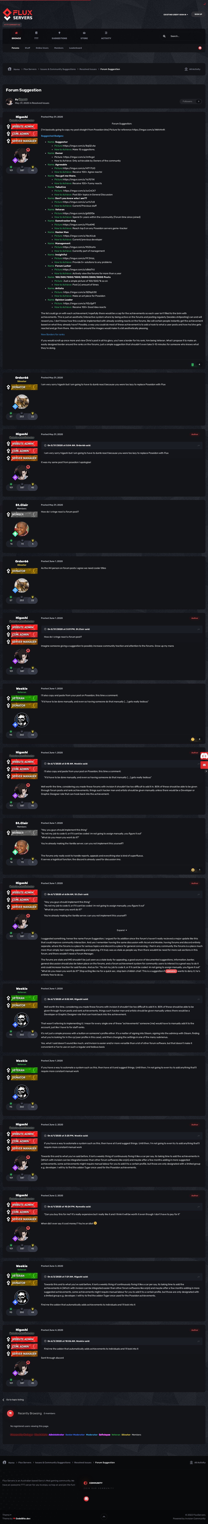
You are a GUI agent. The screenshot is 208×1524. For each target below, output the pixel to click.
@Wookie (171, 971)
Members (58, 48)
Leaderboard (75, 48)
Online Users (42, 48)
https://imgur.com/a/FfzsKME (79, 224)
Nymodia (80, 1206)
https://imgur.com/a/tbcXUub (79, 235)
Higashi (22, 117)
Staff (27, 48)
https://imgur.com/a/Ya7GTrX (79, 179)
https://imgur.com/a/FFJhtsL (79, 258)
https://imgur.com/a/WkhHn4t (148, 129)
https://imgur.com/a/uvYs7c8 (79, 202)
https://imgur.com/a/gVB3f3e (79, 213)
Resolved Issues (40, 103)
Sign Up (198, 14)
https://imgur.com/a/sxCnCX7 (79, 190)
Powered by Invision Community (189, 1518)
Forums (15, 48)
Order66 (21, 378)
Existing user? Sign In (176, 15)
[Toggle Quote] (45, 445)
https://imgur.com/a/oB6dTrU (79, 269)
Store (84, 38)
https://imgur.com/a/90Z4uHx (79, 247)
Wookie (21, 688)
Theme (7, 1515)
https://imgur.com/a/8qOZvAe (79, 145)
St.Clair (22, 505)
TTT (36, 38)
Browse (16, 38)
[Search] (173, 36)
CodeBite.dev (23, 1518)
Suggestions (59, 38)
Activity (106, 38)
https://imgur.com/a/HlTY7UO (79, 168)
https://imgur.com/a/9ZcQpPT (79, 303)
